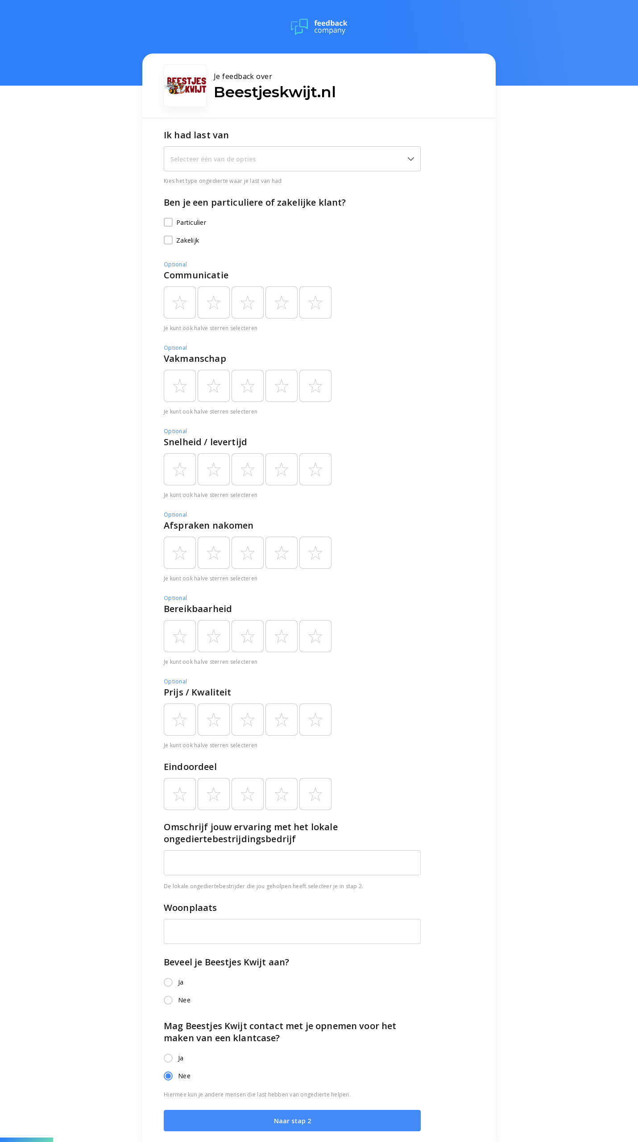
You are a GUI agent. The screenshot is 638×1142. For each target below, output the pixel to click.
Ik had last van (196, 135)
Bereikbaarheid (198, 609)
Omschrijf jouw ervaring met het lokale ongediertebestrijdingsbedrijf (251, 833)
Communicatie (196, 275)
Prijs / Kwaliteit (198, 692)
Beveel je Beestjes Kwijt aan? (226, 962)
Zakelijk (181, 240)
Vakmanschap (195, 358)
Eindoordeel (190, 767)
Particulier (185, 223)
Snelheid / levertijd (205, 442)
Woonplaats (190, 908)
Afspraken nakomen (209, 525)
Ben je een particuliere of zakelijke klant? (255, 202)
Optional (175, 264)
